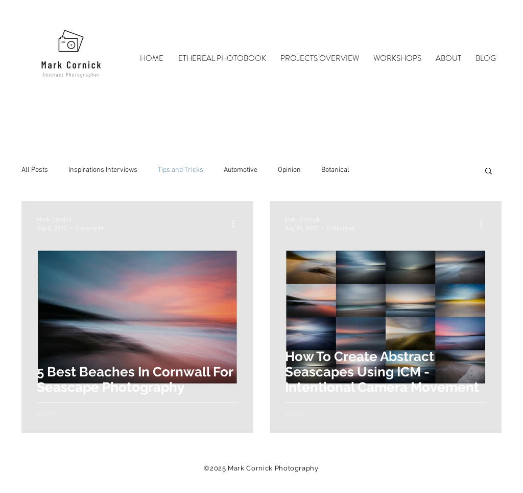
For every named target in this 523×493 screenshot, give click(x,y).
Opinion (289, 170)
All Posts (34, 170)
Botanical (335, 170)
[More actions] (236, 223)
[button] (488, 171)
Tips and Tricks (180, 170)
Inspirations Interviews (102, 170)
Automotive (240, 170)
